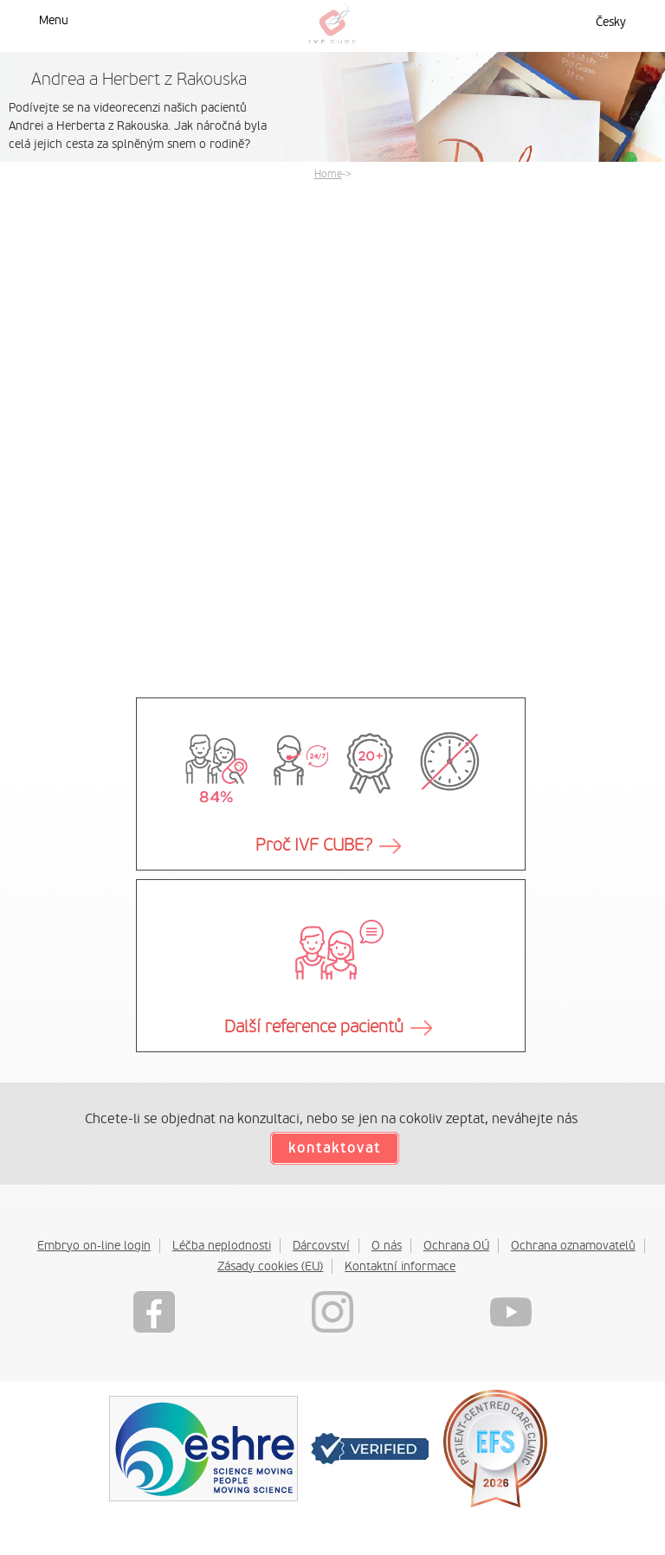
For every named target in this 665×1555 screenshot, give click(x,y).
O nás (386, 1245)
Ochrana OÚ (456, 1245)
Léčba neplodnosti (221, 1245)
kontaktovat (334, 1148)
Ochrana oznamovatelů (573, 1245)
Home (328, 174)
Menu (53, 20)
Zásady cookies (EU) (270, 1266)
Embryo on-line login (94, 1245)
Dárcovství (321, 1245)
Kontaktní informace (400, 1266)
